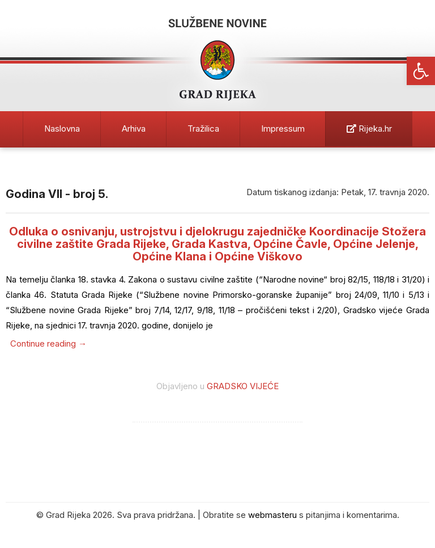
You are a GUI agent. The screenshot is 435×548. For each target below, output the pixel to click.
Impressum (283, 128)
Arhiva (134, 128)
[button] (421, 71)
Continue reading (48, 343)
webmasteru (272, 514)
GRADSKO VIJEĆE (243, 386)
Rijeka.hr (369, 128)
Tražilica (203, 128)
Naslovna (62, 128)
